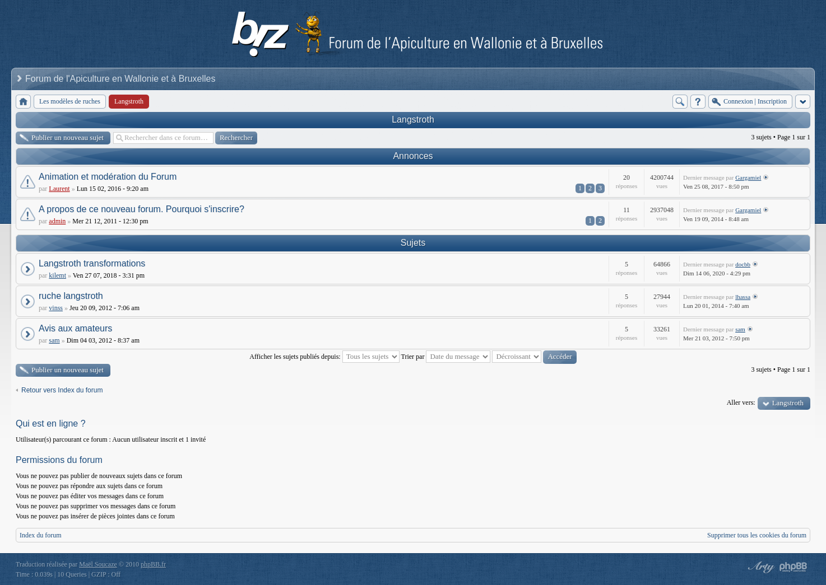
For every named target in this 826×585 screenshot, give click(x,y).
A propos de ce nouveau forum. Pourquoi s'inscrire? (141, 209)
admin (57, 221)
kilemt (57, 275)
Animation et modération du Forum (108, 176)
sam (54, 340)
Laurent (59, 189)
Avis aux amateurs (75, 328)
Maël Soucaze (98, 564)
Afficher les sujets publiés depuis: (324, 357)
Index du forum (41, 535)
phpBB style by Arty (760, 567)
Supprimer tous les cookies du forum (756, 535)
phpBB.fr (153, 564)
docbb (742, 264)
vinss (56, 308)
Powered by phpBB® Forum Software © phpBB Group (793, 567)
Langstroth (413, 119)
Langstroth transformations (92, 263)
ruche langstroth (71, 296)
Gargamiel (748, 177)
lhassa (742, 296)
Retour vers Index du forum (62, 390)
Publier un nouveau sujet (67, 137)
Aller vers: (741, 402)
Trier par (446, 357)
